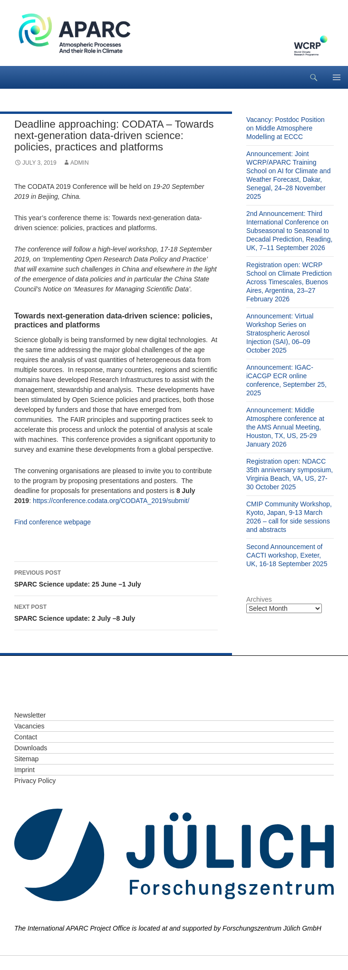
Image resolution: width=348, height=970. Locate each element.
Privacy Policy (35, 780)
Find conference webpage (52, 522)
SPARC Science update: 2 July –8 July (116, 611)
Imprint (24, 770)
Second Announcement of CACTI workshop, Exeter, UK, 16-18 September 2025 (286, 555)
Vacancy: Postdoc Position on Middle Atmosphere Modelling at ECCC (285, 128)
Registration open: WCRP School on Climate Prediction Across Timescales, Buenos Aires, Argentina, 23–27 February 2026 (289, 282)
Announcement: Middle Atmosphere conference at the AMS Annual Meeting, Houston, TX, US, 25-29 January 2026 (285, 427)
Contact (25, 737)
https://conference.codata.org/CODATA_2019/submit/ (111, 500)
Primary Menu (336, 77)
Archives (259, 599)
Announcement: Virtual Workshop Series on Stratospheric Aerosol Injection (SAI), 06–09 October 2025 (279, 333)
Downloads (30, 748)
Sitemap (26, 759)
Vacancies (29, 726)
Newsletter (30, 715)
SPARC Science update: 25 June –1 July (116, 577)
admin (79, 162)
